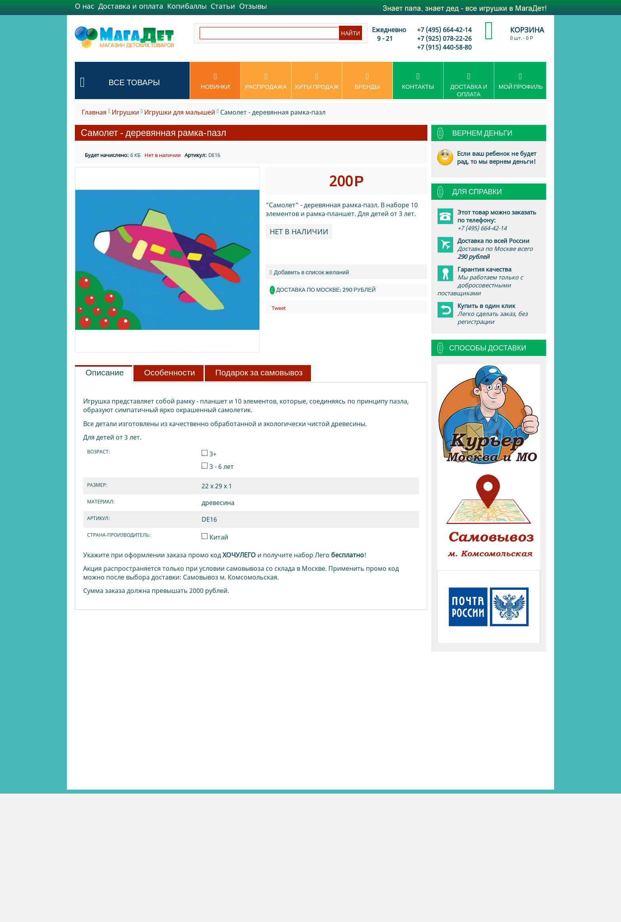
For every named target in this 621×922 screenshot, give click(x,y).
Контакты (418, 81)
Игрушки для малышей (179, 112)
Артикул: (196, 155)
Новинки (215, 81)
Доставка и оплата (130, 6)
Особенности (169, 372)
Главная (94, 112)
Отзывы (253, 6)
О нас (84, 6)
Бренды (367, 81)
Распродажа (266, 81)
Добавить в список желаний (309, 272)
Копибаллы (187, 6)
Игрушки (125, 112)
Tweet (279, 308)
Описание (105, 372)
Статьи (223, 6)
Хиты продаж (316, 81)
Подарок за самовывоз (259, 372)
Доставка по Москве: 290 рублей (325, 289)
